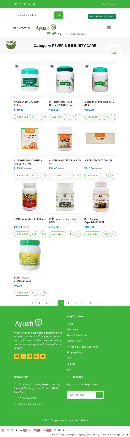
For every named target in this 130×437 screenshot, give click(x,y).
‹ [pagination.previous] (32, 305)
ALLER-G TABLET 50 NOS (98, 162)
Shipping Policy (75, 354)
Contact (112, 4)
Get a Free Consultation (102, 16)
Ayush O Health (80, 422)
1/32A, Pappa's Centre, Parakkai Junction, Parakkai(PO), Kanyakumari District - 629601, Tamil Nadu (37, 390)
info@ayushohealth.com (28, 406)
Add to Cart (22, 119)
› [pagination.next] (97, 305)
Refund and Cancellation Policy (82, 349)
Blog (69, 371)
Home (70, 326)
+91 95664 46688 (25, 400)
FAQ (104, 4)
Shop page (72, 331)
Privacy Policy (74, 343)
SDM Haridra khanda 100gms (29, 221)
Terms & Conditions (77, 337)
